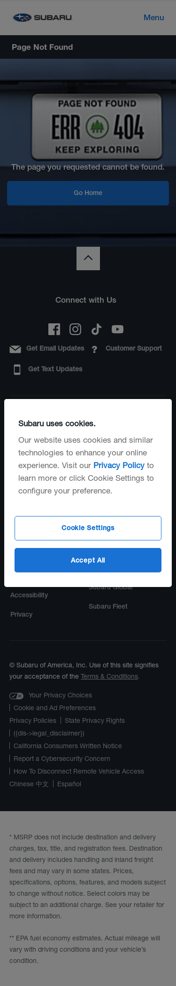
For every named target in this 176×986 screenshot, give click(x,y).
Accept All (88, 559)
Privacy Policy (119, 465)
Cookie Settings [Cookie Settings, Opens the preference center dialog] (88, 528)
